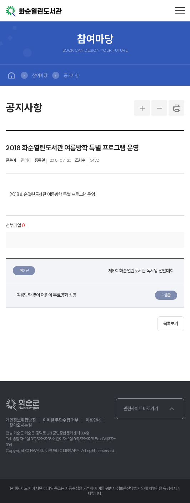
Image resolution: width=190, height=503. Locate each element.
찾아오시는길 (20, 425)
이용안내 (93, 420)
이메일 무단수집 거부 (61, 420)
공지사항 (71, 75)
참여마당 (39, 75)
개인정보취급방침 (21, 420)
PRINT (176, 108)
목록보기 (170, 323)
